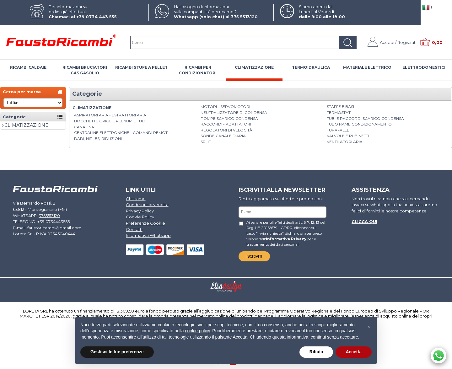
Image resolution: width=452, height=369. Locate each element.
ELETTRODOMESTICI (423, 67)
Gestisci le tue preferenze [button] (117, 351)
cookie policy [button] (197, 330)
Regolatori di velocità (226, 130)
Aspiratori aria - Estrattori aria (110, 115)
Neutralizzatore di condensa (234, 112)
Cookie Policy (140, 216)
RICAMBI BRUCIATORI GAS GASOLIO (84, 70)
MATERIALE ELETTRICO (367, 67)
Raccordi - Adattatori (226, 124)
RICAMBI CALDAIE (28, 67)
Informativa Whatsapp (148, 235)
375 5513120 (244, 16)
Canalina (84, 127)
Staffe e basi (340, 106)
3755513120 (49, 215)
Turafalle (338, 130)
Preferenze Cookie (145, 223)
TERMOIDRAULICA (311, 67)
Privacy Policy (140, 210)
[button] (368, 327)
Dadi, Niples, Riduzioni (98, 138)
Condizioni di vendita (147, 204)
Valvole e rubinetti (348, 135)
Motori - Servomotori (225, 106)
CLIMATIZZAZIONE (254, 67)
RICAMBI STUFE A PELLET (141, 67)
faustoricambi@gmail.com (54, 227)
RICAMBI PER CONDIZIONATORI (198, 70)
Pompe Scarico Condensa (229, 118)
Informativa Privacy (286, 239)
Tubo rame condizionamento (359, 124)
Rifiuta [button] (316, 351)
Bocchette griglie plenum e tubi (110, 121)
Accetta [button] (354, 351)
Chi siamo (136, 198)
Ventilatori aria (345, 141)
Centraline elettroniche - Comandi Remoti (121, 132)
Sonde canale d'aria (223, 135)
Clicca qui (364, 221)
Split (206, 141)
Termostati (339, 112)
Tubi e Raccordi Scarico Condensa (365, 118)
